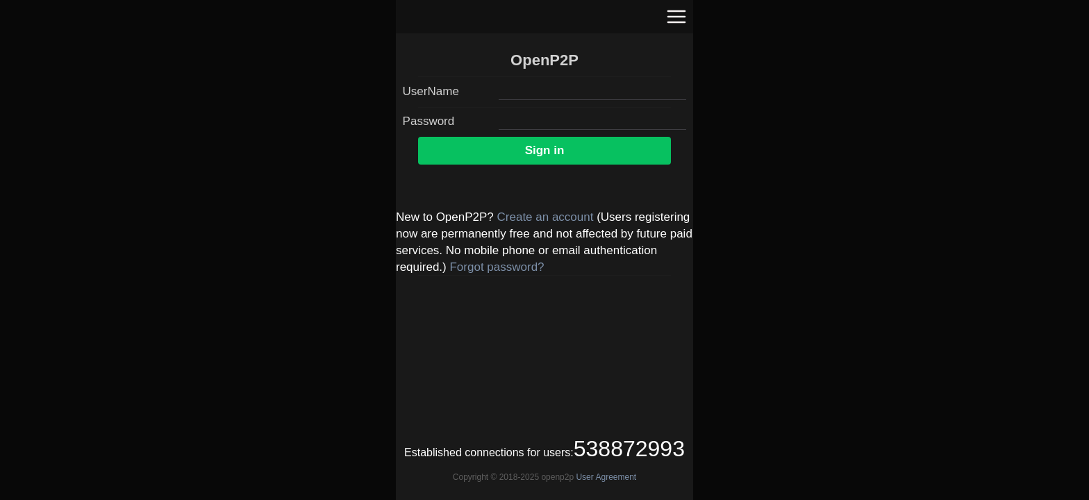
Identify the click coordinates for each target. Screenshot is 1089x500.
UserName (431, 91)
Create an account (545, 217)
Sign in (545, 150)
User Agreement (606, 477)
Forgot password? (496, 267)
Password (429, 121)
